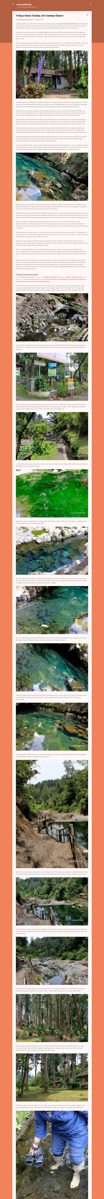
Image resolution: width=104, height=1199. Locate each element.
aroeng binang (24, 4)
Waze (81, 277)
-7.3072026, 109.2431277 (71, 277)
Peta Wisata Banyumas (43, 281)
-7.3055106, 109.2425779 (49, 277)
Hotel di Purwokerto (50, 279)
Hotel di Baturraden (62, 279)
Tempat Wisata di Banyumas (77, 279)
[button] (87, 15)
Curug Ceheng (72, 347)
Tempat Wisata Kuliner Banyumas (25, 281)
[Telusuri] (91, 5)
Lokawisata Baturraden (65, 266)
